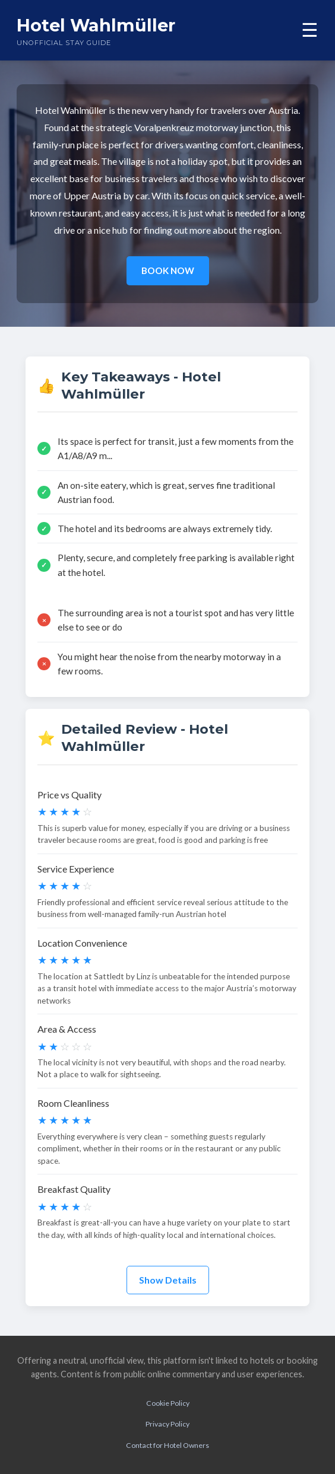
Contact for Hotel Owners (167, 1445)
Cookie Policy (167, 1403)
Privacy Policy (167, 1423)
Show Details (168, 1279)
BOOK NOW (167, 270)
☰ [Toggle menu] (309, 30)
